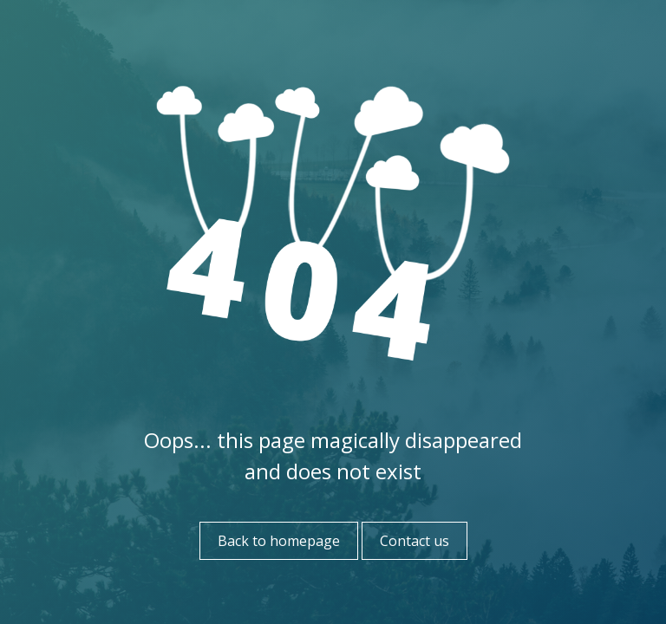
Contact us (414, 540)
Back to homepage (279, 540)
